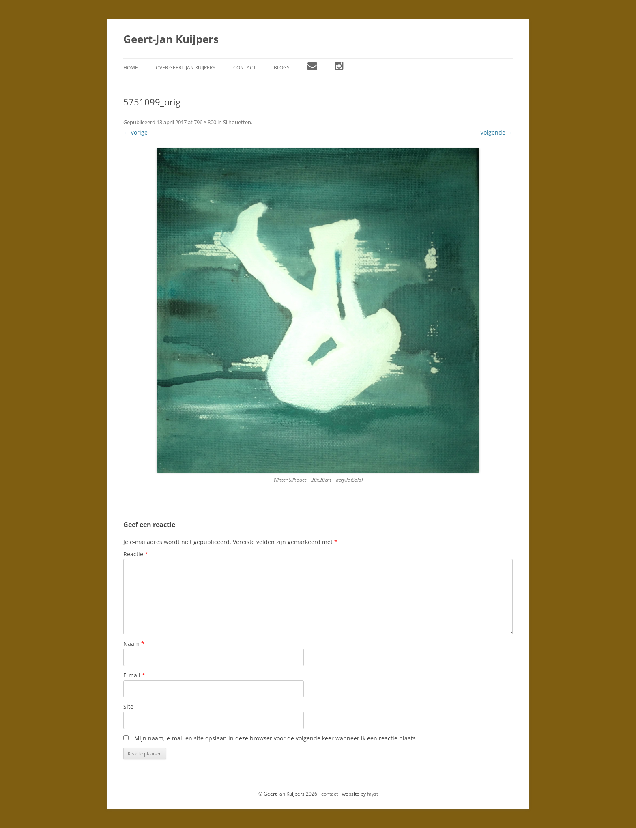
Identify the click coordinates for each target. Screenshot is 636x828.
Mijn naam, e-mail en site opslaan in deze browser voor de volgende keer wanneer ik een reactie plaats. (275, 738)
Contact (244, 67)
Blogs (282, 67)
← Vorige (135, 132)
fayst (372, 793)
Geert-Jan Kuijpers (171, 39)
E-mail (134, 675)
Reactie (135, 554)
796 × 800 (205, 122)
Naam (133, 643)
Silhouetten (237, 122)
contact (329, 793)
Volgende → (496, 132)
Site (128, 706)
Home (130, 67)
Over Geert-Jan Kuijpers (185, 67)
